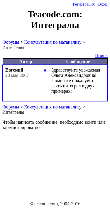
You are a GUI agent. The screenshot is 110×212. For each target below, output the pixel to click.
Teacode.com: (55, 14)
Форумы (10, 42)
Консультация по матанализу (53, 42)
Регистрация (83, 4)
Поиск (101, 55)
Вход (102, 4)
